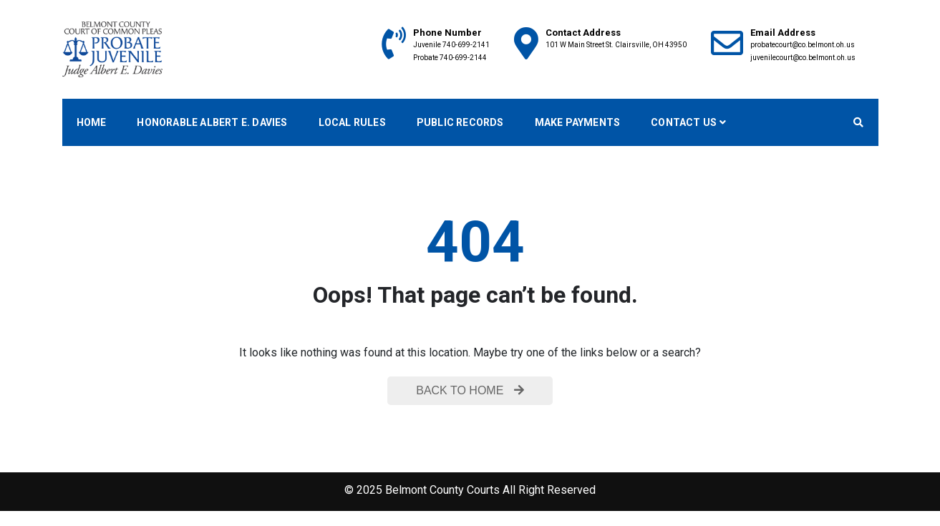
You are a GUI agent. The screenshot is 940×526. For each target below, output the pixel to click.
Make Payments (578, 122)
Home (92, 122)
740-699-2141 (466, 45)
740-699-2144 (463, 58)
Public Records (460, 122)
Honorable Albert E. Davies (212, 122)
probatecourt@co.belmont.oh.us (802, 45)
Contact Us (684, 122)
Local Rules (352, 122)
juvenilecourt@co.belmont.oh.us (803, 58)
